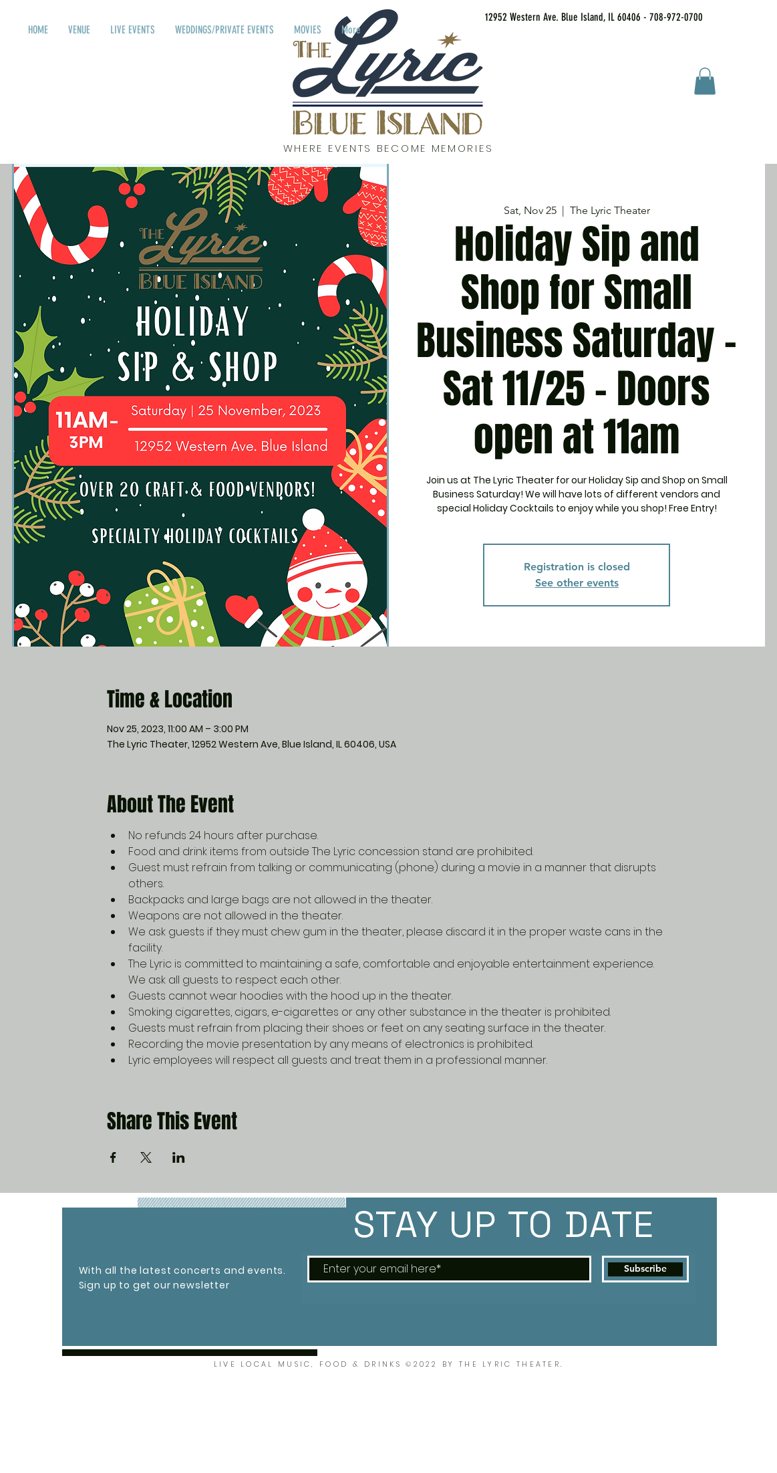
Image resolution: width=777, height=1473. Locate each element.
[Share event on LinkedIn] (178, 1157)
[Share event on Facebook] (113, 1157)
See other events (577, 582)
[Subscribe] (645, 1269)
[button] (704, 81)
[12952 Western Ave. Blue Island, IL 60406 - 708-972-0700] (577, 17)
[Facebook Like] (749, 14)
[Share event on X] (146, 1157)
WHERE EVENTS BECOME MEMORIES (388, 148)
